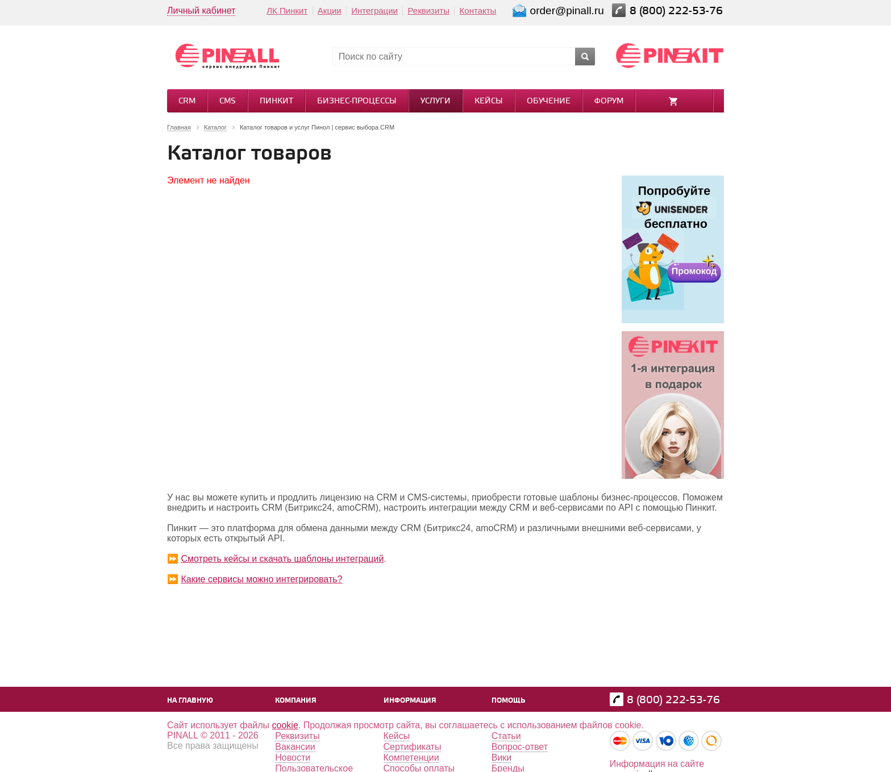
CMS (227, 101)
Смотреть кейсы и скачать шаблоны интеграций (282, 559)
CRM (186, 101)
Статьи (506, 736)
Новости (292, 757)
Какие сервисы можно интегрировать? (261, 579)
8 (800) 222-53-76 (678, 11)
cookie (285, 725)
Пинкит (276, 101)
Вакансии (295, 747)
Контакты (478, 10)
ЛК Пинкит (287, 10)
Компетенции (411, 757)
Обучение (549, 101)
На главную (190, 700)
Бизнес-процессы (357, 101)
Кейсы (488, 101)
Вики (502, 757)
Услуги (435, 101)
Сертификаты (413, 747)
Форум (608, 101)
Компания (296, 700)
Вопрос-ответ (520, 747)
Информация (410, 700)
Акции (330, 10)
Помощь (508, 700)
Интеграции (374, 10)
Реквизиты (428, 10)
